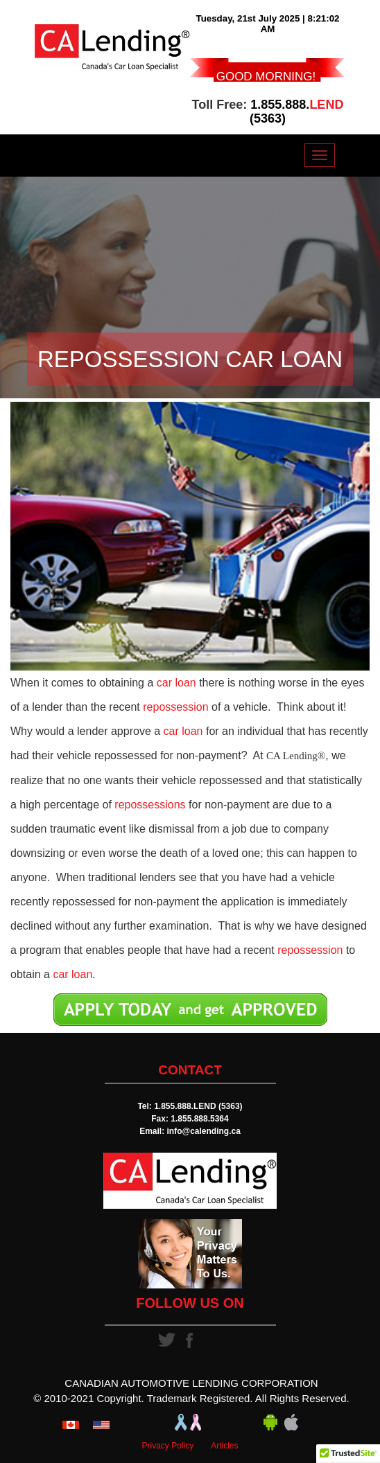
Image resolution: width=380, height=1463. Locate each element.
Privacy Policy (167, 1446)
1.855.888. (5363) (296, 111)
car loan (176, 683)
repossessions (149, 804)
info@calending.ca (203, 1131)
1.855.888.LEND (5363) (198, 1106)
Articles (224, 1446)
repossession (175, 707)
